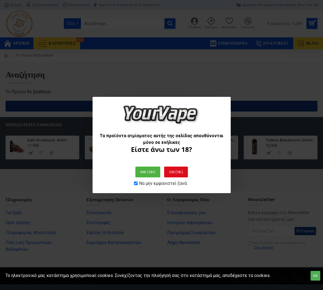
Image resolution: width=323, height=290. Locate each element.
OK (315, 276)
